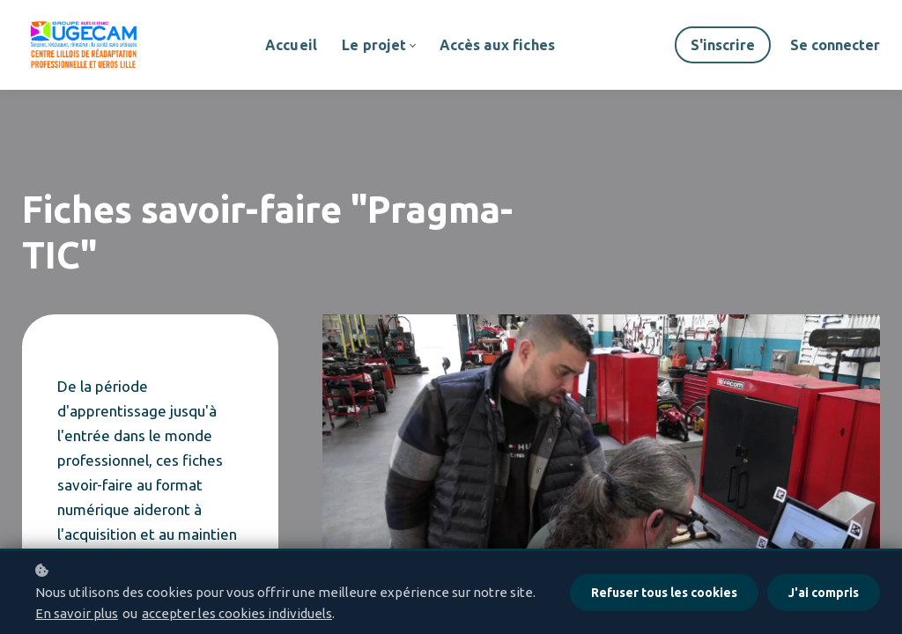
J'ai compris (823, 593)
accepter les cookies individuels (237, 613)
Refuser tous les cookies (664, 593)
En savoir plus (76, 613)
